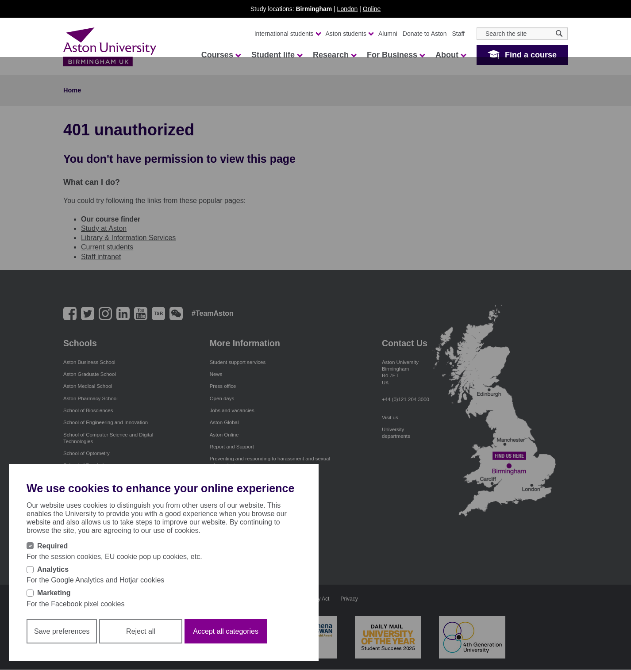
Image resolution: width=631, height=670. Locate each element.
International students (287, 33)
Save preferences (61, 631)
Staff (458, 33)
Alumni (387, 33)
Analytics (53, 569)
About (450, 54)
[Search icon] (559, 33)
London (347, 8)
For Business (395, 54)
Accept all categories (225, 631)
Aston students (349, 33)
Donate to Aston (425, 33)
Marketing (54, 593)
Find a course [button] (531, 54)
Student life (276, 54)
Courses (220, 54)
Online (372, 8)
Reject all (140, 631)
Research (334, 54)
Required (52, 546)
